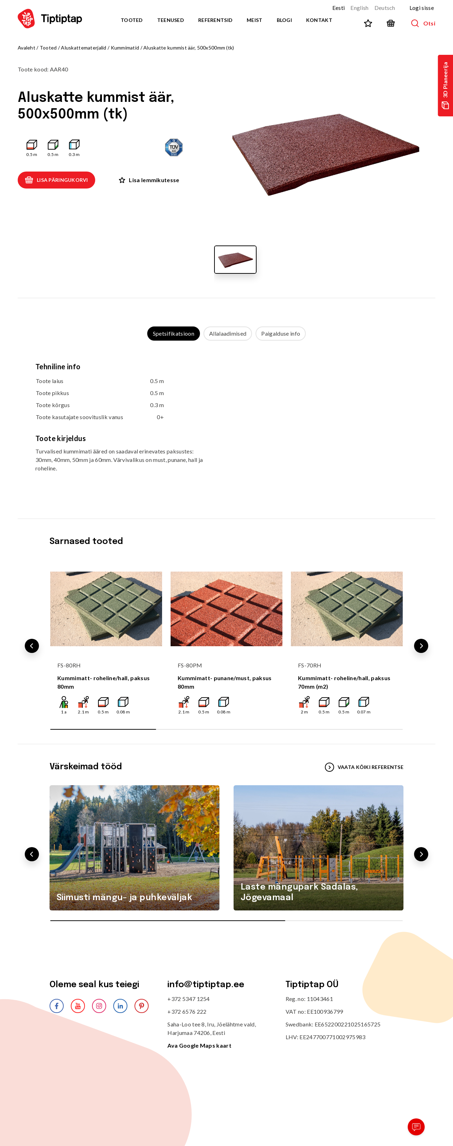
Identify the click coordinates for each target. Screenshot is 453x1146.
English (359, 7)
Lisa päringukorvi (56, 180)
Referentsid (215, 20)
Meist (254, 20)
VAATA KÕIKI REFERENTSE (364, 767)
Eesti (338, 7)
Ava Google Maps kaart (199, 1045)
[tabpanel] (226, 422)
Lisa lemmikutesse (149, 179)
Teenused (170, 20)
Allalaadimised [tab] (227, 333)
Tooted (132, 20)
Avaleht (26, 48)
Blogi (284, 20)
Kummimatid (125, 48)
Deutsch (384, 7)
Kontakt (319, 20)
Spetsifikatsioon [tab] (173, 333)
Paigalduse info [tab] (280, 333)
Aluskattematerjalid (83, 48)
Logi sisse (421, 7)
